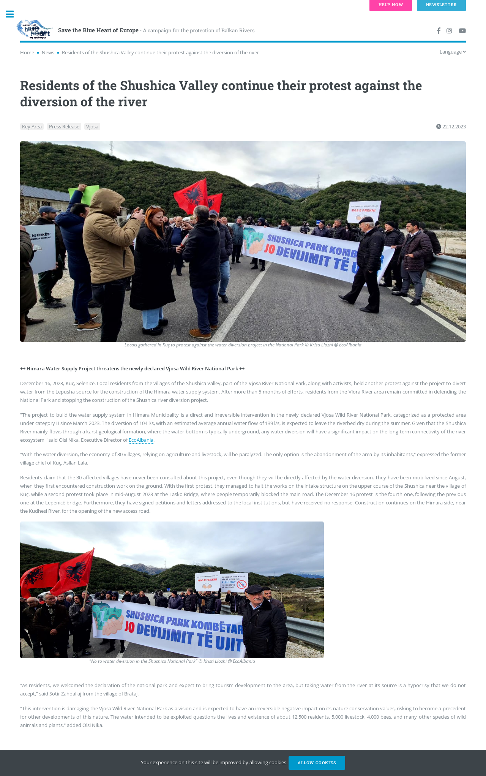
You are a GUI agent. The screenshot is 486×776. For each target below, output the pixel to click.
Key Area (32, 126)
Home (27, 52)
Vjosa (92, 126)
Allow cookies (317, 762)
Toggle (13, 14)
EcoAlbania (141, 439)
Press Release (64, 126)
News (48, 52)
